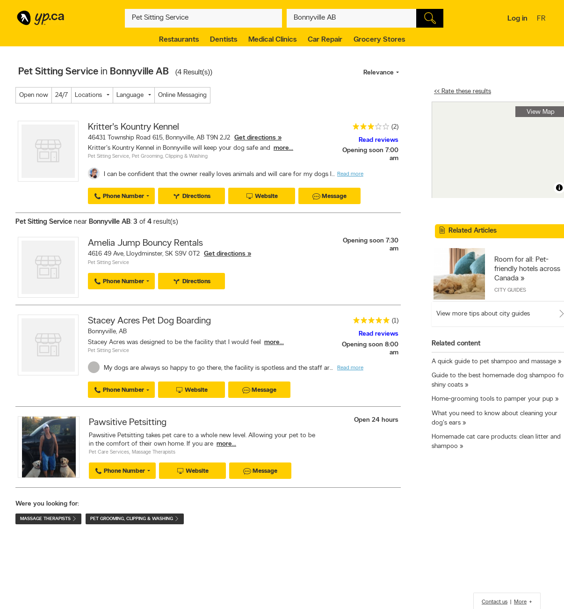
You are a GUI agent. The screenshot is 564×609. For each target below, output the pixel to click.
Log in (517, 18)
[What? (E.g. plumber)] (203, 18)
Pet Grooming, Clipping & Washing (170, 156)
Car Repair (325, 40)
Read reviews (378, 140)
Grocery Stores (379, 40)
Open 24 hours (376, 420)
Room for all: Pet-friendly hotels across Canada (527, 269)
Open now (33, 95)
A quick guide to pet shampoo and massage (494, 361)
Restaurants (179, 40)
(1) (395, 320)
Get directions (255, 137)
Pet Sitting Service (108, 156)
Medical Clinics (272, 40)
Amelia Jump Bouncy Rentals (145, 243)
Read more (350, 174)
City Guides (510, 290)
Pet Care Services (109, 452)
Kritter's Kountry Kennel (133, 127)
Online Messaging (182, 95)
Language (130, 95)
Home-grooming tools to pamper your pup (492, 399)
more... (283, 148)
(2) (394, 127)
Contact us (494, 602)
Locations (88, 95)
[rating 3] (368, 128)
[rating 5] (369, 322)
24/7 (61, 95)
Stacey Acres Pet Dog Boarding (149, 321)
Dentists (223, 40)
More (520, 602)
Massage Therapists (153, 452)
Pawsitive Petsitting (127, 422)
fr (542, 19)
